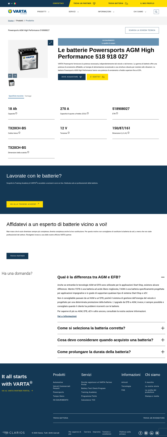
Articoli (125, 382)
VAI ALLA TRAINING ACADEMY (23, 204)
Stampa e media (152, 396)
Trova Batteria (60, 418)
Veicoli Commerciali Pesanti (61, 387)
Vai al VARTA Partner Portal (16, 391)
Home (11, 20)
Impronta (97, 432)
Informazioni (104, 11)
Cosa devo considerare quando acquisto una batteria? (105, 340)
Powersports (58, 392)
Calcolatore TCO (88, 400)
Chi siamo (138, 11)
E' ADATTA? (97, 77)
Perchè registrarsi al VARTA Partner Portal (96, 383)
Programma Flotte (89, 396)
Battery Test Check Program (93, 388)
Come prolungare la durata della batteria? (94, 352)
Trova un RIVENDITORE (154, 418)
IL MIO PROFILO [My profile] (149, 3)
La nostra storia (152, 386)
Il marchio (149, 382)
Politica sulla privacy (125, 433)
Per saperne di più (75, 433)
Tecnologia (126, 386)
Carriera (87, 432)
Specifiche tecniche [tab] (16, 96)
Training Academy (89, 392)
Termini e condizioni (106, 433)
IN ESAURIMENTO (60, 400)
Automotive (58, 382)
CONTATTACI (58, 3)
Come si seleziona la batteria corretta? (91, 328)
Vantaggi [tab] (28, 96)
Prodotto (30, 20)
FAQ (123, 390)
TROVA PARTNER (17, 256)
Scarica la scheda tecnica (142, 30)
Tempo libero (58, 396)
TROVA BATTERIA (118, 3)
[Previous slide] (10, 76)
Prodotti (41, 11)
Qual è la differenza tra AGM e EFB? (89, 277)
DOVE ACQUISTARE (72, 77)
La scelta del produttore (150, 391)
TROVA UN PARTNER (85, 3)
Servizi (72, 11)
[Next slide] (15, 76)
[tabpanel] (83, 130)
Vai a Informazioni (67, 316)
